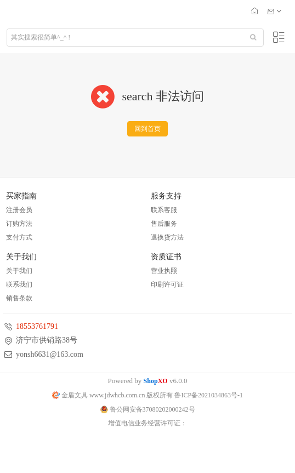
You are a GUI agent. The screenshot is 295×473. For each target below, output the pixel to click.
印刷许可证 (167, 284)
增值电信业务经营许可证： (147, 423)
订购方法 (19, 223)
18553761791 (37, 326)
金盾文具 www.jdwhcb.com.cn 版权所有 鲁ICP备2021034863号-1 (147, 395)
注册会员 (19, 210)
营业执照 (164, 271)
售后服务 (164, 223)
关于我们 (19, 271)
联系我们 (19, 284)
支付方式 (19, 237)
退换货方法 (167, 237)
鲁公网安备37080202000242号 (147, 409)
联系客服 (164, 210)
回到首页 (147, 129)
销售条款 (19, 298)
